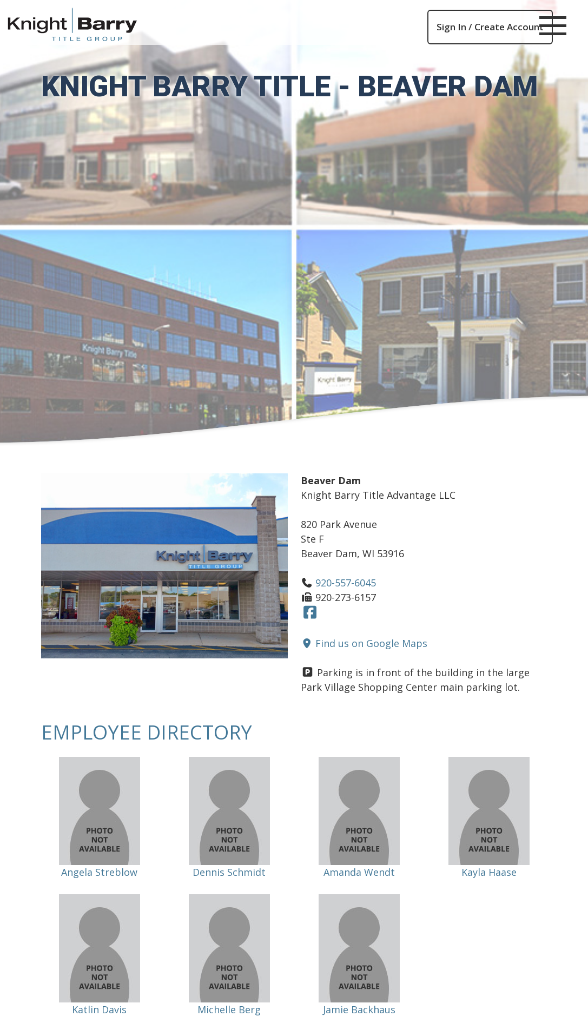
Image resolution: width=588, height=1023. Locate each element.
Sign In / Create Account (490, 27)
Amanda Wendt (359, 872)
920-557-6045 (345, 582)
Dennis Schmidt (229, 872)
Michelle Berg (229, 1009)
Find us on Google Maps (364, 643)
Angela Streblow (99, 872)
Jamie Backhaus (359, 1009)
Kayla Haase (489, 872)
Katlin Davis (99, 1009)
